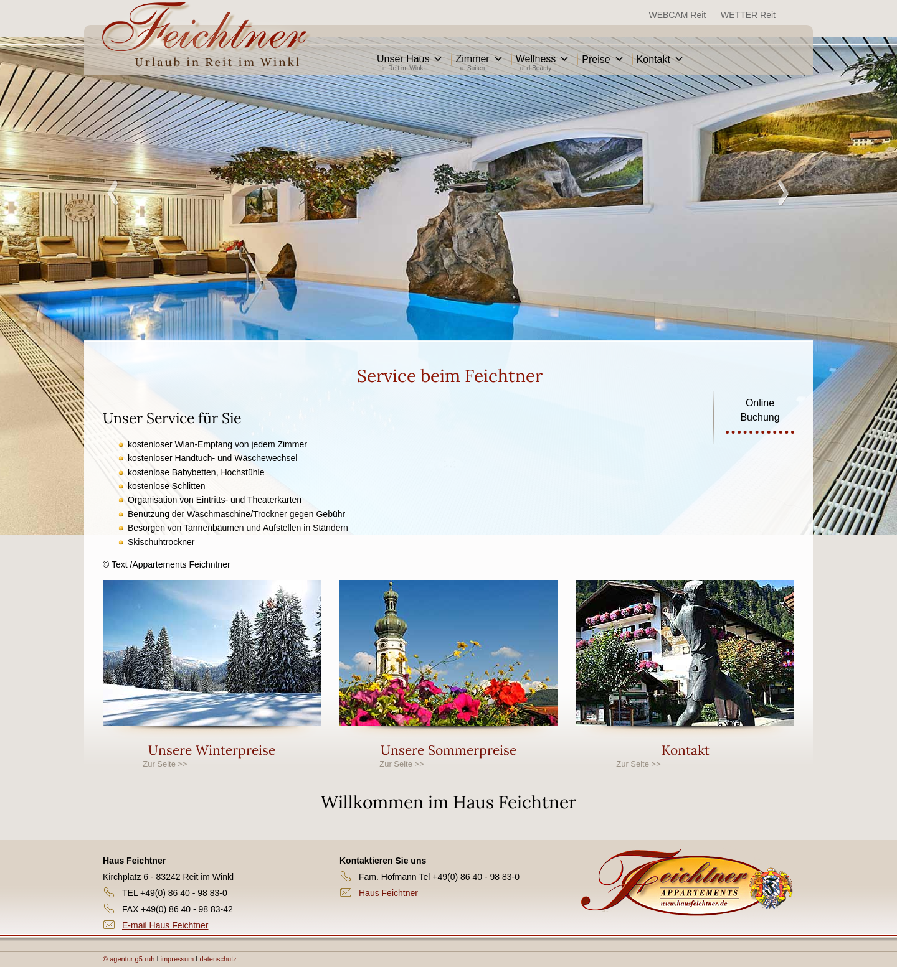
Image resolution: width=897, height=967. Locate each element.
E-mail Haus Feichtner (165, 925)
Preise (603, 59)
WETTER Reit (748, 15)
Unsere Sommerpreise (448, 750)
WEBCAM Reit (677, 15)
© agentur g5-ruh (128, 959)
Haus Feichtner (388, 893)
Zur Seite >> (165, 763)
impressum (178, 959)
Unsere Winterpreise (211, 750)
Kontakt (660, 59)
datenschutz (217, 959)
